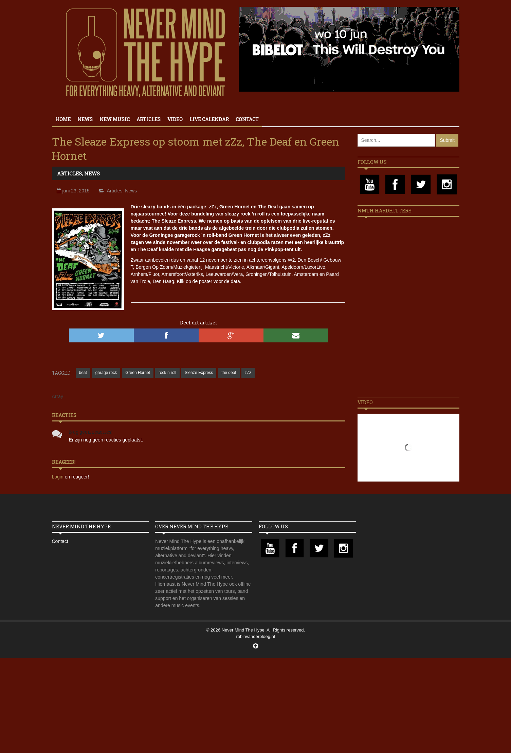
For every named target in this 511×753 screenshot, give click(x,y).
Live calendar (209, 119)
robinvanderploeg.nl (255, 636)
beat (83, 372)
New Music (114, 119)
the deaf (228, 372)
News (85, 119)
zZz (248, 372)
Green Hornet (137, 372)
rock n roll (167, 372)
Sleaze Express (199, 372)
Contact (247, 119)
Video (175, 119)
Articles (148, 119)
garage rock (106, 372)
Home (63, 119)
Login (58, 476)
